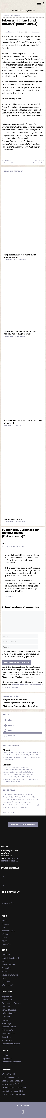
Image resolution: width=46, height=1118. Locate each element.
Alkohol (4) (13, 807)
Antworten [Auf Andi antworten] (9, 596)
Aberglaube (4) (8, 797)
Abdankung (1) (8, 794)
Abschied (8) (31, 797)
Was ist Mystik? (8, 1074)
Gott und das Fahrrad (13, 519)
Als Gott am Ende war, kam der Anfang (20, 706)
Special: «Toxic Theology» (13, 1081)
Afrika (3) (30, 802)
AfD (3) (23, 802)
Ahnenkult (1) (7, 805)
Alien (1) (6, 807)
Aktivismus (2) (23, 805)
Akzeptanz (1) (34, 805)
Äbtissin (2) (16, 802)
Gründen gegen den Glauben (14, 1087)
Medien (5, 934)
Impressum (7, 1058)
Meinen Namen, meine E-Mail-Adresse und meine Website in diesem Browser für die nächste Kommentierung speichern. (22, 654)
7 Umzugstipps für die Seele (13, 1084)
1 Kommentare (35, 32)
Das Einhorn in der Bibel (12, 1091)
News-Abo (6, 944)
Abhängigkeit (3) (19, 797)
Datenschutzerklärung (11, 1062)
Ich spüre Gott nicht (10, 1077)
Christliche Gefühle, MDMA (13, 1094)
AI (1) (15, 805)
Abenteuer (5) (30, 794)
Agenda (5, 937)
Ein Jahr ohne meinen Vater (15, 699)
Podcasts (5, 924)
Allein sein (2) (23, 807)
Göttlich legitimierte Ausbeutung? (18, 703)
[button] (22, 720)
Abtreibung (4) (21, 799)
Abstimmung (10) (9, 799)
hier (18, 132)
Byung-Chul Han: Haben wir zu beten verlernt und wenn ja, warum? (20, 332)
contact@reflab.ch (9, 861)
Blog (4, 927)
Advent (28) (7, 802)
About (4, 941)
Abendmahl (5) (19, 794)
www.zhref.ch (8, 903)
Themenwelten (8, 931)
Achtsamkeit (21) (32, 799)
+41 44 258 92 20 (11, 858)
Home (4, 920)
